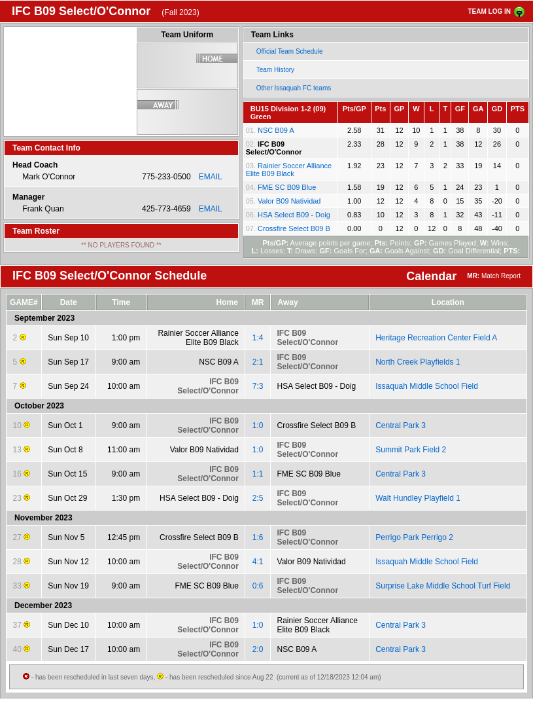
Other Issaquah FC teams (294, 88)
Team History (275, 69)
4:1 (258, 561)
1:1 (258, 474)
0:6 (258, 585)
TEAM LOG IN (489, 11)
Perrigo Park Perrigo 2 (414, 537)
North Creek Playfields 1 (417, 362)
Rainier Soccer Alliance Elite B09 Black (289, 169)
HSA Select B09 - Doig (294, 215)
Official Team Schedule (289, 51)
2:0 (258, 649)
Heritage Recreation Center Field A (436, 337)
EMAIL (210, 176)
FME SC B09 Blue (287, 187)
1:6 (258, 537)
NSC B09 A (276, 130)
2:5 (258, 498)
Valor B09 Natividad (289, 201)
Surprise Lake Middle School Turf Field (442, 585)
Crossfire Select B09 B (294, 228)
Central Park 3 (400, 425)
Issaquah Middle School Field (426, 386)
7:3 (258, 386)
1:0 (258, 425)
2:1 (258, 362)
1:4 (258, 337)
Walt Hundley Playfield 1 (417, 498)
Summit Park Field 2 (410, 449)
